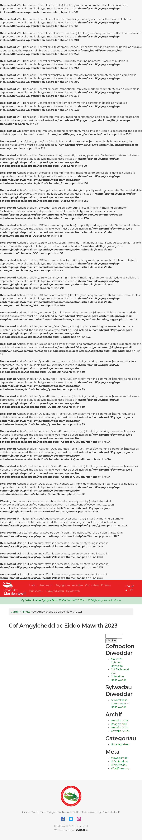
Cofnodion (92, 585)
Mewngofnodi (119, 757)
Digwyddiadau (54, 591)
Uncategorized (120, 744)
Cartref (15, 611)
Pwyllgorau (62, 585)
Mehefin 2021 (119, 727)
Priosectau (36, 591)
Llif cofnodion (119, 761)
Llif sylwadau (119, 764)
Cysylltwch (73, 591)
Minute (25, 611)
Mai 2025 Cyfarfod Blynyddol (117, 662)
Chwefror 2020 (120, 731)
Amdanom (46, 585)
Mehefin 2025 (119, 720)
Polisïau (106, 585)
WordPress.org (120, 768)
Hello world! (118, 679)
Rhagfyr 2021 (119, 724)
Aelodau (77, 585)
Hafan (33, 585)
